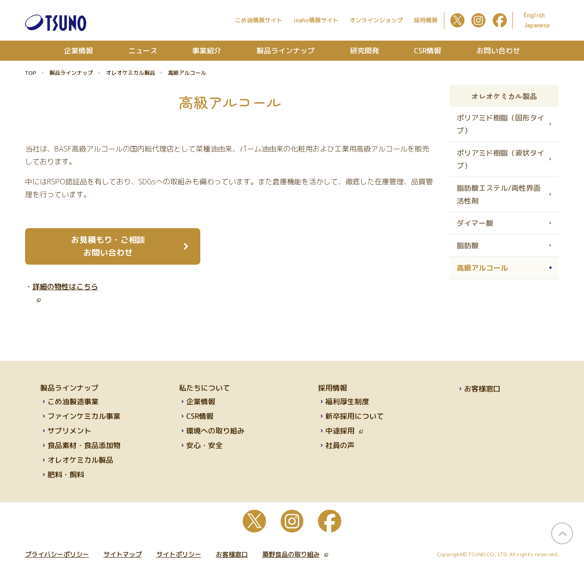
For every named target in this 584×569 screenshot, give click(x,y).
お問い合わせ (498, 51)
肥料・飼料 (65, 475)
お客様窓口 (482, 389)
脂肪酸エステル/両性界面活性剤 (499, 194)
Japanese (537, 25)
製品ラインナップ (285, 51)
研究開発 (364, 51)
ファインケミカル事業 (83, 416)
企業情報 (78, 51)
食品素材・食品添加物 (83, 445)
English (534, 15)
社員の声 (340, 445)
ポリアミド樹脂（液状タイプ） (500, 159)
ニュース (142, 51)
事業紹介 (206, 51)
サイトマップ (123, 554)
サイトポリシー (178, 554)
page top (562, 533)
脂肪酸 (468, 245)
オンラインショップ (376, 20)
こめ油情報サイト (258, 20)
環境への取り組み (215, 431)
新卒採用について (354, 416)
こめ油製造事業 (73, 402)
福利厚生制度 (347, 402)
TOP (30, 73)
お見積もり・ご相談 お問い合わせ (108, 246)
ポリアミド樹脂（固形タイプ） (500, 124)
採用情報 (426, 20)
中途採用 (344, 431)
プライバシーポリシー (57, 554)
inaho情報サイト (316, 20)
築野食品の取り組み (295, 554)
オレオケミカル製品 (130, 73)
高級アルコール (482, 268)
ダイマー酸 (475, 223)
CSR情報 (427, 51)
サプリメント (69, 431)
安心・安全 (204, 445)
